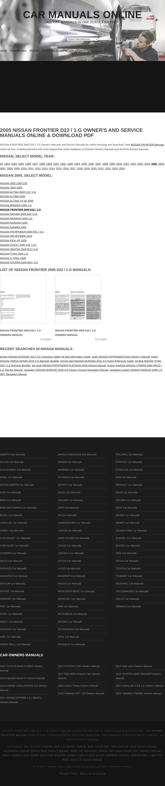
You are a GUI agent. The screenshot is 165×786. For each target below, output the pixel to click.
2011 (31, 168)
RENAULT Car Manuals (129, 484)
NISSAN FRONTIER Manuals (147, 144)
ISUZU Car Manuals (69, 492)
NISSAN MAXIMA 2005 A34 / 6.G (18, 214)
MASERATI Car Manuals (72, 576)
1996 (91, 164)
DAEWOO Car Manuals (13, 568)
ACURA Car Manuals (12, 462)
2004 (147, 164)
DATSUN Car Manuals (12, 583)
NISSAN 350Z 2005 (11, 187)
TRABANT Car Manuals (129, 576)
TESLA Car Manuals (127, 561)
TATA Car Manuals (126, 553)
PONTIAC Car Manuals (129, 462)
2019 (87, 168)
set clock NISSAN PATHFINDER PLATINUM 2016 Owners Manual (69, 365)
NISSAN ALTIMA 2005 (12, 196)
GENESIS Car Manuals (13, 629)
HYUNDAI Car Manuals (71, 477)
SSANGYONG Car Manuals (131, 530)
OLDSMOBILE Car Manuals (73, 629)
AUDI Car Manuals (10, 492)
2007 (3, 168)
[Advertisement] (82, 87)
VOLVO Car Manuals (127, 598)
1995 (84, 164)
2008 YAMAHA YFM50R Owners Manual (138, 693)
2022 (108, 168)
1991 (56, 164)
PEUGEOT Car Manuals (71, 644)
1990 (49, 164)
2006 (161, 164)
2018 (80, 168)
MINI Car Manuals (68, 606)
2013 (45, 168)
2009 (17, 168)
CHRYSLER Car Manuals (14, 545)
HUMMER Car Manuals (71, 469)
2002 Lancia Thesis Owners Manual (78, 685)
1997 (98, 164)
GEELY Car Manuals (11, 621)
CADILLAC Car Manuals (13, 522)
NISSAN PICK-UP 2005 (13, 240)
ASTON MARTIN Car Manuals (17, 484)
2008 (10, 168)
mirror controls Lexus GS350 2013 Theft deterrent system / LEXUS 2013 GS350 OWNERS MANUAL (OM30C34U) (75, 755)
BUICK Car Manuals (11, 515)
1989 (42, 164)
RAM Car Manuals (126, 477)
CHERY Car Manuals (12, 530)
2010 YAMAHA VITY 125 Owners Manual (81, 693)
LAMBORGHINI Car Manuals (74, 522)
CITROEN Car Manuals (13, 553)
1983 (7, 164)
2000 (119, 164)
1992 (63, 164)
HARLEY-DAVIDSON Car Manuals (77, 454)
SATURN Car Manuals (128, 500)
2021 (101, 168)
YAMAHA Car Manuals (128, 606)
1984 (14, 164)
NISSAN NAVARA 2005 (13, 227)
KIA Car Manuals (67, 515)
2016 (66, 168)
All (1, 164)
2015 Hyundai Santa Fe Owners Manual (22, 678)
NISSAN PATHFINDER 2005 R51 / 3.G (22, 231)
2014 (52, 168)
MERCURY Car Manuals (72, 598)
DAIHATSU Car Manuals (14, 576)
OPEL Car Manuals (69, 636)
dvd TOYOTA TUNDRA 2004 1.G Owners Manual (55, 746)
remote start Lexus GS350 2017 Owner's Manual (130, 751)
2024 (122, 168)
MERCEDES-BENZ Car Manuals (76, 591)
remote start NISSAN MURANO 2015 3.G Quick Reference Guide (97, 361)
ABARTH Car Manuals (12, 454)
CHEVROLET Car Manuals (15, 538)
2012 (38, 168)
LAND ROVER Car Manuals (73, 538)
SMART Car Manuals (127, 522)
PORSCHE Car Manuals (129, 469)
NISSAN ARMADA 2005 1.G (16, 205)
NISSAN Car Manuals (70, 621)
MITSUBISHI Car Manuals (72, 614)
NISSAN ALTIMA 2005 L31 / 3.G (18, 192)
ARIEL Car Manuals (11, 477)
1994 (77, 164)
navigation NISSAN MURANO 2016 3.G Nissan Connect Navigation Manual (66, 370)
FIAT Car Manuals (10, 606)
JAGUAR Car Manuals (70, 500)
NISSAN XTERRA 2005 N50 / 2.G (19, 262)
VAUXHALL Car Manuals (130, 583)
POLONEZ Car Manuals (129, 454)
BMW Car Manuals (10, 500)
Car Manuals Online (82, 15)
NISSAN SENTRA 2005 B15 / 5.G (19, 249)
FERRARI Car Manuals (13, 598)
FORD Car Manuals (11, 614)
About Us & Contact (92, 773)
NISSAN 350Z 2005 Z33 (13, 183)
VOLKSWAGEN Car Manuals (132, 591)
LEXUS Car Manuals (69, 545)
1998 (105, 164)
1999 (112, 164)
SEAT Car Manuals (126, 507)
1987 (35, 164)
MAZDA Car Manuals (70, 583)
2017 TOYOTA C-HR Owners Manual (79, 666)
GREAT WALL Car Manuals (15, 644)
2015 (59, 168)
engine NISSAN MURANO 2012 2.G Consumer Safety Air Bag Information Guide (45, 356)
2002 (133, 164)
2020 (94, 168)
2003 (140, 164)
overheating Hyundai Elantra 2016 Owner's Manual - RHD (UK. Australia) (50, 751)
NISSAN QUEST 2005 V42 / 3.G (18, 245)
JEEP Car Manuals (68, 507)
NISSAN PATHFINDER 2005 (16, 236)
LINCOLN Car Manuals (71, 553)
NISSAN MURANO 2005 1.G (16, 218)
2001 (126, 164)
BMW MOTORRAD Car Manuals (18, 507)
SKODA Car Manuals (127, 515)
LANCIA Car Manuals (70, 530)
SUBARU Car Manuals (128, 538)
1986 (28, 164)
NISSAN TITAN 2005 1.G (14, 253)
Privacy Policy (69, 773)
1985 (21, 164)
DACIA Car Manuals (11, 561)
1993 (70, 164)
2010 (24, 168)
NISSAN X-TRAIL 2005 (13, 258)
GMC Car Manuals (10, 636)
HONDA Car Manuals (70, 462)
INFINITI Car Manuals (70, 484)
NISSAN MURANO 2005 (14, 222)
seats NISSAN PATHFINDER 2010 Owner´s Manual (121, 356)
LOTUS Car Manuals (69, 561)
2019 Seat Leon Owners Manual (134, 666)
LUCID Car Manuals (69, 568)
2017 (73, 168)
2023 (115, 168)
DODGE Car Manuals (12, 591)
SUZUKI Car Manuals (128, 545)
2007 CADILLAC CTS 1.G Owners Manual (139, 685)
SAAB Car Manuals (126, 492)
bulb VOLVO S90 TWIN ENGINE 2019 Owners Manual (122, 746)
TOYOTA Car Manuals (128, 568)
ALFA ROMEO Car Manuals (15, 469)
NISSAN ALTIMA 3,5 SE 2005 (16, 201)
